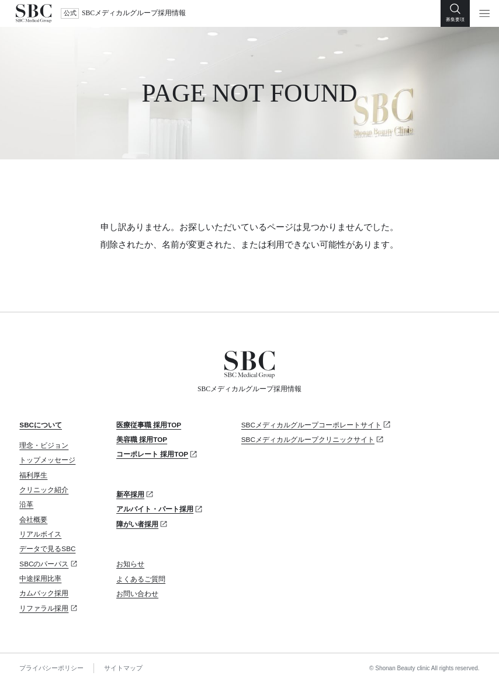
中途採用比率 (40, 578)
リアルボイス (40, 534)
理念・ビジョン (43, 445)
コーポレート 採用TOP (152, 454)
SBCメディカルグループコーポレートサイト (311, 425)
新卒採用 (130, 494)
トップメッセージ (47, 460)
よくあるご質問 (140, 579)
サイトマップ (123, 667)
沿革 (26, 504)
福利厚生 (33, 475)
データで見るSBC (47, 548)
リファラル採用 (43, 608)
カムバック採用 (43, 593)
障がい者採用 (137, 524)
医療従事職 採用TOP (148, 425)
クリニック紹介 (43, 489)
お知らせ (130, 563)
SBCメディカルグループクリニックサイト (308, 439)
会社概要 (33, 519)
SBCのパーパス (43, 563)
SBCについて (40, 425)
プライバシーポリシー (51, 667)
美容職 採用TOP (141, 439)
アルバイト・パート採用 (154, 509)
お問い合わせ (137, 593)
